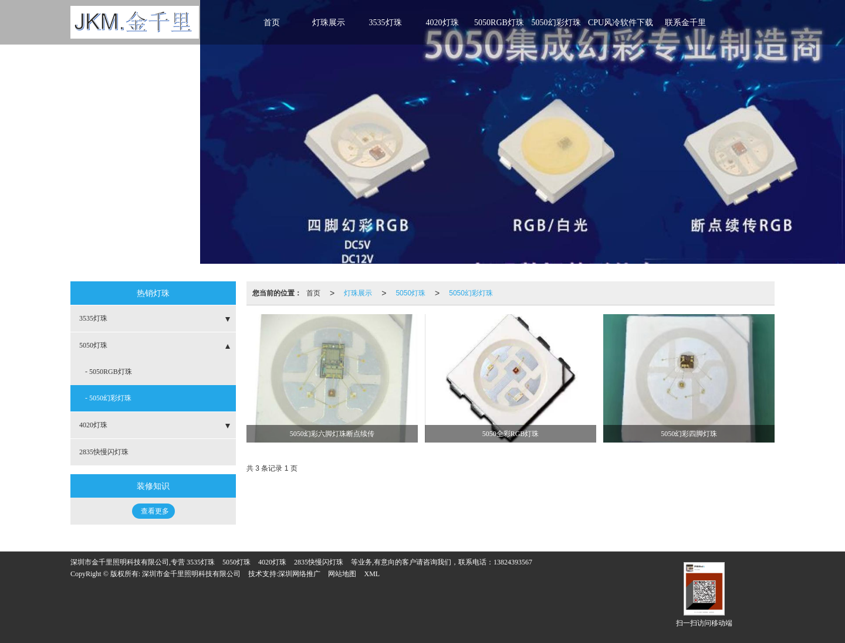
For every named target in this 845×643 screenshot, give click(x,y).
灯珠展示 (328, 22)
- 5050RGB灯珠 (108, 372)
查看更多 (155, 511)
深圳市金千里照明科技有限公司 (191, 574)
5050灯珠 (410, 293)
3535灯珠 (385, 22)
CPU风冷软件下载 (620, 22)
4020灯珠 (442, 22)
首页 (271, 22)
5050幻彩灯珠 (556, 22)
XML (372, 574)
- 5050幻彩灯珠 (108, 398)
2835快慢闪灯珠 (104, 452)
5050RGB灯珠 (499, 22)
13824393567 (513, 562)
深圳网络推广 (299, 574)
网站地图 (342, 574)
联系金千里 (685, 22)
